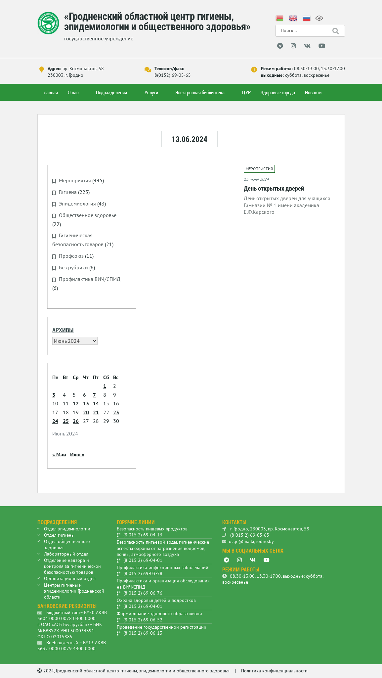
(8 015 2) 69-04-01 (142, 559)
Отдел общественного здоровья (67, 543)
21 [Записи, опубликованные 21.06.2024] (96, 410)
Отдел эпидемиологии (67, 527)
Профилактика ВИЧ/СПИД (89, 277)
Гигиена (68, 192)
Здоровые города (278, 92)
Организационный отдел (70, 577)
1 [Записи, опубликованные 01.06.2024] (104, 384)
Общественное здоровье (87, 214)
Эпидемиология (77, 203)
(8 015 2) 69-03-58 (142, 572)
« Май (59, 452)
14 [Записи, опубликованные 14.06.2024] (96, 402)
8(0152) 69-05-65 (172, 75)
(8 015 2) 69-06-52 (142, 618)
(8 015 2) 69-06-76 (142, 592)
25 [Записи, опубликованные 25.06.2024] (66, 419)
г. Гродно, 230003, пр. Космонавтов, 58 (265, 527)
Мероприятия (75, 180)
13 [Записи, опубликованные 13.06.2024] (86, 402)
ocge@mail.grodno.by (248, 540)
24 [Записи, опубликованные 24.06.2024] (55, 419)
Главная (50, 92)
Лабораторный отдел (66, 552)
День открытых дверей (274, 188)
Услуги (151, 92)
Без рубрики (73, 266)
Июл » (77, 452)
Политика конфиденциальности (274, 669)
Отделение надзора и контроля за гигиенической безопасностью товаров (72, 565)
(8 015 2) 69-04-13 (142, 533)
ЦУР (246, 92)
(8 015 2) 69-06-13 (142, 632)
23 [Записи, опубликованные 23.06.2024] (116, 410)
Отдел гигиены (59, 534)
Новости (313, 92)
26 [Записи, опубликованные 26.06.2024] (76, 419)
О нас (73, 92)
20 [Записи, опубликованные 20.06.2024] (86, 410)
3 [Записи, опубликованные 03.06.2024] (53, 393)
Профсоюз (71, 254)
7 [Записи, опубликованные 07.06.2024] (94, 393)
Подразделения (111, 92)
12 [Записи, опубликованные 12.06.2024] (76, 402)
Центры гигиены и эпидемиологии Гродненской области (74, 589)
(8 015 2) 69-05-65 (245, 534)
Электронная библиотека (200, 92)
